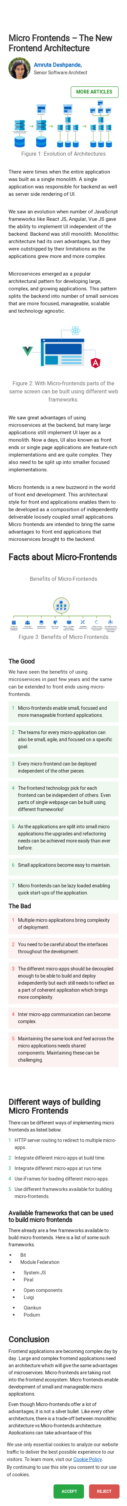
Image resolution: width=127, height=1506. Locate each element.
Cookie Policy (87, 1459)
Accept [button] (69, 1491)
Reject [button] (104, 1491)
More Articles (94, 92)
